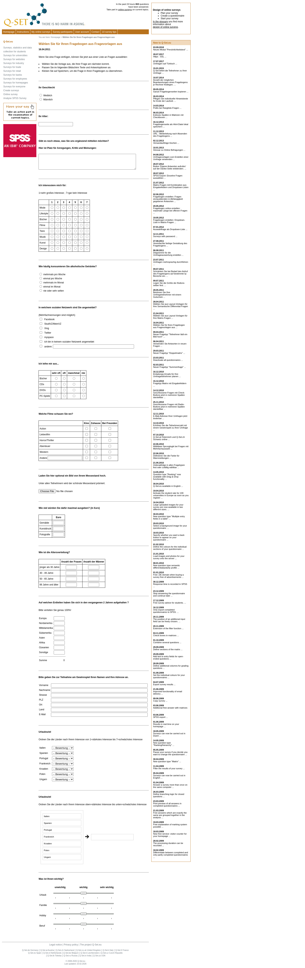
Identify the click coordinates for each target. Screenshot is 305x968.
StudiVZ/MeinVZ (52, 326)
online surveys (125, 9)
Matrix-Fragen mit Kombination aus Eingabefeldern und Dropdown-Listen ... (170, 187)
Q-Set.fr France (122, 953)
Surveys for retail (12, 71)
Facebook (49, 322)
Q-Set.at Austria (47, 953)
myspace (49, 340)
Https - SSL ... (159, 56)
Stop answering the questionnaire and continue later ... (169, 594)
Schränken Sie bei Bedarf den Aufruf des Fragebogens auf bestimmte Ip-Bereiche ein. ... (170, 273)
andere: (48, 349)
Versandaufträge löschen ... (166, 143)
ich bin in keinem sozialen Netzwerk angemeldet (69, 344)
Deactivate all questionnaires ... (168, 360)
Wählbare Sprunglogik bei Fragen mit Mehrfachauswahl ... (170, 447)
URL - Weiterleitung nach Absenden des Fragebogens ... (170, 134)
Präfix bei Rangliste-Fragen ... (167, 108)
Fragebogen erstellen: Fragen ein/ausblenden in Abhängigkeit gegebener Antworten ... (168, 198)
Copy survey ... (160, 701)
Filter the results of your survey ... (169, 768)
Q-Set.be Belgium (71, 956)
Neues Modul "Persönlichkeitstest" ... (170, 49)
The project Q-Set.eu (91, 947)
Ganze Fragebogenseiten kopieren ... (170, 91)
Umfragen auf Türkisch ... (165, 63)
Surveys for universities (15, 55)
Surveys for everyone (14, 86)
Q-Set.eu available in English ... (168, 486)
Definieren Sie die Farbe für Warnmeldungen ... (166, 457)
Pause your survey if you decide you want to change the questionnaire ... (170, 753)
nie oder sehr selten (53, 293)
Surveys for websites (14, 59)
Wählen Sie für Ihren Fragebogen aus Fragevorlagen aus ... (169, 326)
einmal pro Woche (52, 281)
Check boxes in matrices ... (166, 635)
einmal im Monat (51, 289)
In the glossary (160, 21)
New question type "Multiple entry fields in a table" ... (169, 517)
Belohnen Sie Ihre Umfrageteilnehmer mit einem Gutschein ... (167, 294)
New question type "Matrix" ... (167, 761)
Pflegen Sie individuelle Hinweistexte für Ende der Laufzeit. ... (170, 99)
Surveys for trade (12, 67)
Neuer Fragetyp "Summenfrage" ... (169, 367)
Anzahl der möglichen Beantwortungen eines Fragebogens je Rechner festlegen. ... (170, 82)
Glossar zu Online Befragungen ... (169, 150)
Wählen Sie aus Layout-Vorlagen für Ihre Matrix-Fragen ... (170, 316)
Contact (95, 32)
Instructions (23, 32)
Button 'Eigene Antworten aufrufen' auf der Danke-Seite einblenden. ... (169, 167)
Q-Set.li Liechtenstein (90, 956)
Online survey (10, 94)
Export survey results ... (164, 684)
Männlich (48, 99)
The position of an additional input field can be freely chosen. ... (169, 620)
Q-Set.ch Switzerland (65, 953)
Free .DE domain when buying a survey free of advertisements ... (168, 576)
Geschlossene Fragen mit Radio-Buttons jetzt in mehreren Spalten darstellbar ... (169, 406)
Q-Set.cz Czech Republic (112, 956)
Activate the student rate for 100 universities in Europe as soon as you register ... (170, 495)
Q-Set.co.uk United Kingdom (88, 953)
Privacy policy (71, 947)
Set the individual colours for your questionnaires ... (169, 676)
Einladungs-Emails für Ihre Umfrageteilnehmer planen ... (167, 375)
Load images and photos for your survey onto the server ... (168, 557)
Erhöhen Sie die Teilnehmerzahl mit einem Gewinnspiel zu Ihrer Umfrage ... (170, 427)
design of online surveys (165, 27)
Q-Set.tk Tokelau (54, 958)
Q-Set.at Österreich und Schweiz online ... (169, 438)
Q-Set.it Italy (108, 953)
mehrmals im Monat (53, 285)
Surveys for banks (12, 75)
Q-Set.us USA (99, 958)
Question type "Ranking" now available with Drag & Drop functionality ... (167, 476)
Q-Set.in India (85, 958)
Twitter (47, 335)
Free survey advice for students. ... (169, 603)
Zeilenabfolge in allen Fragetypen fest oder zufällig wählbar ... (169, 466)
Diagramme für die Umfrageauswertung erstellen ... (168, 253)
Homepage (9, 32)
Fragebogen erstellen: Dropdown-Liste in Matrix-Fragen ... (169, 221)
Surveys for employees (15, 78)
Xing (46, 331)
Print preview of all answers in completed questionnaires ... (167, 804)
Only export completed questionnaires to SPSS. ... (166, 611)
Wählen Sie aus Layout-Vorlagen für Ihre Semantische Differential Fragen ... (170, 306)
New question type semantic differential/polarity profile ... (166, 566)
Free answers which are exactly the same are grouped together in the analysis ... (170, 815)
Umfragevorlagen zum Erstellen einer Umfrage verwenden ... (170, 158)
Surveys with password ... (165, 236)
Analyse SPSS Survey (14, 98)
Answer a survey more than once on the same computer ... (170, 786)
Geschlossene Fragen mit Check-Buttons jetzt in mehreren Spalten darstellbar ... (169, 395)
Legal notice (55, 947)
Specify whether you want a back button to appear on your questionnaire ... (168, 537)
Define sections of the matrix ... (167, 649)
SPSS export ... (160, 717)
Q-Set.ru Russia (70, 958)
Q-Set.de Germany (30, 953)
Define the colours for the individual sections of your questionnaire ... (170, 548)
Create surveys (11, 90)
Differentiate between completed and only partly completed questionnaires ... (170, 854)
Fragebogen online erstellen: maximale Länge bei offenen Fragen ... (170, 210)
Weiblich (47, 95)
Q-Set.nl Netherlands (52, 956)
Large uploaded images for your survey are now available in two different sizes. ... (168, 507)
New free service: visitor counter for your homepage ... (170, 835)
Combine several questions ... (167, 642)
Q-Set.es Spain (34, 956)
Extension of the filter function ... (168, 628)
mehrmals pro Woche (54, 277)
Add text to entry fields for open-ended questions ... (168, 657)
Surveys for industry (13, 63)
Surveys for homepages (15, 82)
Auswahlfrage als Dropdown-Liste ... (170, 229)
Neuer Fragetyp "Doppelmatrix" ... (169, 353)
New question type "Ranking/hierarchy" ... (163, 744)
